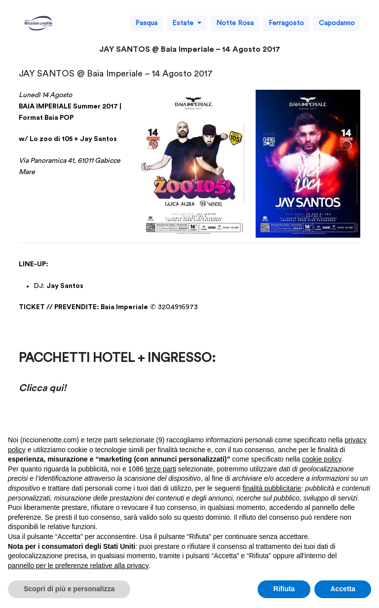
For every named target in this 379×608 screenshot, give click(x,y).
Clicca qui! (42, 388)
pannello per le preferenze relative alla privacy (78, 566)
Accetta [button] (342, 589)
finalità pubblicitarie (271, 488)
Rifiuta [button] (284, 589)
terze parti (161, 469)
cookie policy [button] (321, 459)
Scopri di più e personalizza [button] (69, 589)
